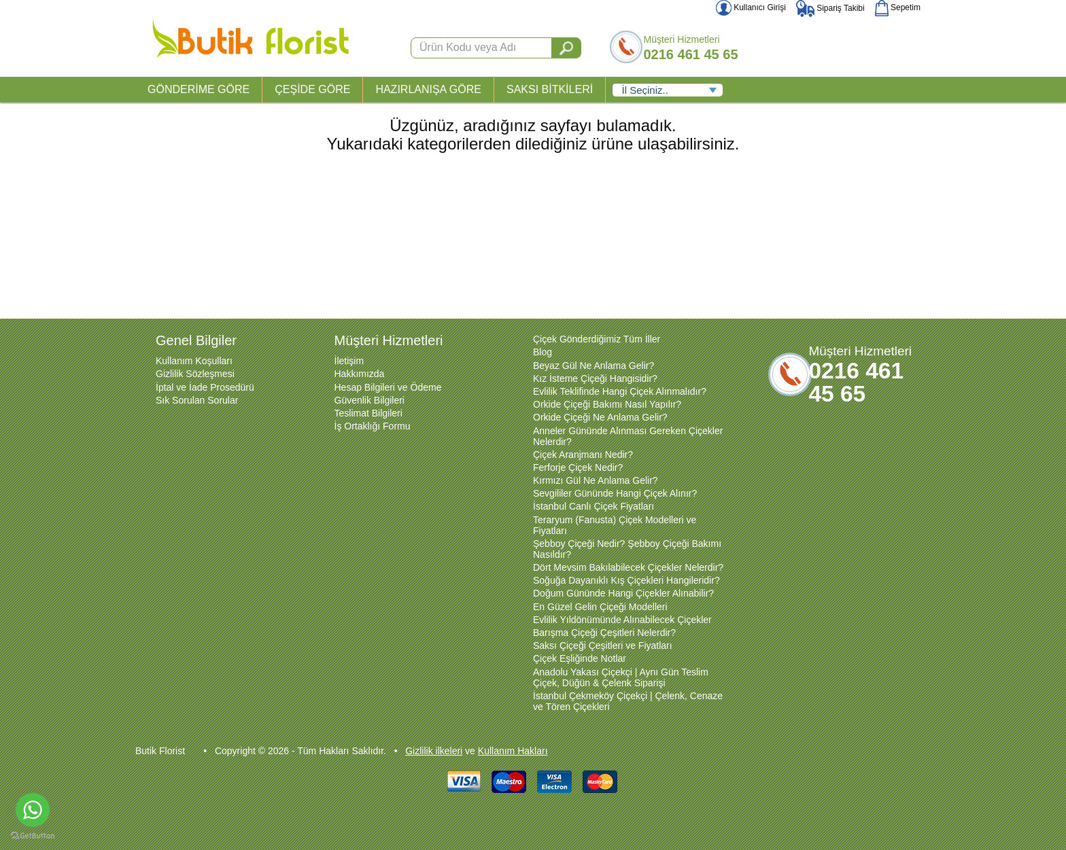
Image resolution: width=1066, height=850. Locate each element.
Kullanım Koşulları (194, 360)
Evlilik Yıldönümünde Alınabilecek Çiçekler (622, 619)
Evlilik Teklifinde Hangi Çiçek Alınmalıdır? (619, 391)
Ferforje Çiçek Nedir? (578, 467)
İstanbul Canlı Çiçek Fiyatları (593, 506)
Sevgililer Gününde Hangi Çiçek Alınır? (615, 493)
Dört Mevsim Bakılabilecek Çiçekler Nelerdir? (628, 567)
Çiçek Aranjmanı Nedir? (583, 454)
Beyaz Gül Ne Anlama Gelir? (593, 365)
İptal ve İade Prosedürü (205, 387)
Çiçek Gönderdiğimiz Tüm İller (596, 339)
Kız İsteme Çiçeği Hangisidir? (595, 378)
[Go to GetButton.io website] (32, 836)
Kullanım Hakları (513, 750)
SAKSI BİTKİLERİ (549, 89)
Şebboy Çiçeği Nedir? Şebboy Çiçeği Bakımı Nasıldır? (627, 549)
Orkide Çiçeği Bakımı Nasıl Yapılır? (607, 404)
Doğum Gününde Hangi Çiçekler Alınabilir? (623, 593)
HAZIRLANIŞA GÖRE (428, 89)
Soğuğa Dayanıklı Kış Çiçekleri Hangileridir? (626, 580)
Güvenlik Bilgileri (369, 400)
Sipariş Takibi (830, 8)
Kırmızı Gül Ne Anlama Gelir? (595, 480)
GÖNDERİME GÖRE (199, 89)
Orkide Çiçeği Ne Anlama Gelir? (600, 417)
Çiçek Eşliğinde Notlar (579, 658)
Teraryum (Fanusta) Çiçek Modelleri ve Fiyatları (614, 525)
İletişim (349, 360)
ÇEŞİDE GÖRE (312, 89)
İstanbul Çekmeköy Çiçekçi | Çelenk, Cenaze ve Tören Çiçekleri (628, 701)
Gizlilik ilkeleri (433, 750)
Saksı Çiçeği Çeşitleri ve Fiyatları (602, 645)
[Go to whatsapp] (33, 810)
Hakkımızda (359, 373)
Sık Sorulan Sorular (197, 400)
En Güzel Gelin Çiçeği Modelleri (600, 606)
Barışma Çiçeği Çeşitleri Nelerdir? (604, 632)
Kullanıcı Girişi (751, 7)
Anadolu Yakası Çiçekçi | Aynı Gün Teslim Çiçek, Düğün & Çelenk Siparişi (620, 677)
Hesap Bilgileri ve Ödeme (388, 387)
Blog (542, 352)
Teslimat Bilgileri (368, 413)
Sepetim (898, 7)
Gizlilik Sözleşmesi (195, 373)
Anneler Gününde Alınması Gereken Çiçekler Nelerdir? (628, 436)
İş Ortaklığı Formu (372, 426)
